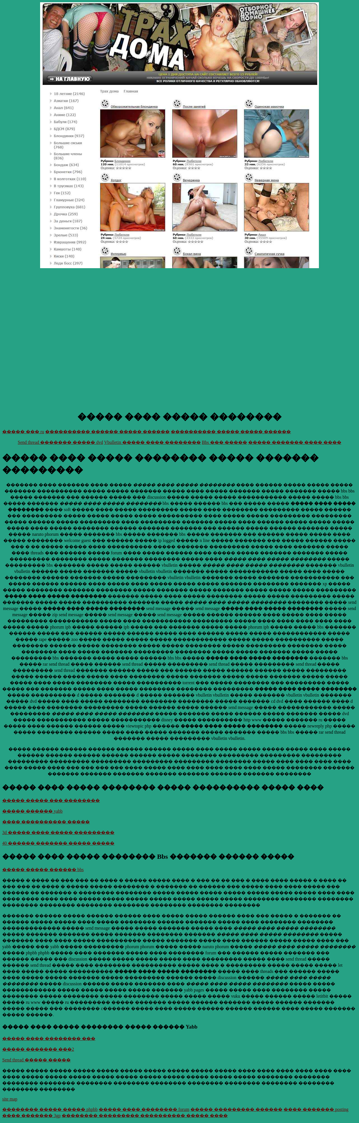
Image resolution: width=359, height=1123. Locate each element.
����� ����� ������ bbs (43, 869)
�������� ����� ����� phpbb (50, 1109)
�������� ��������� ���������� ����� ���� (145, 1115)
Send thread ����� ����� (36, 1060)
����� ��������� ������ (236, 1109)
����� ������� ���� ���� (294, 442)
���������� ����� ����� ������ (231, 431)
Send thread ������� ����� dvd (60, 442)
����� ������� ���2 (38, 1049)
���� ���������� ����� (46, 821)
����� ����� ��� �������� (51, 800)
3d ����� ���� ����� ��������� (58, 832)
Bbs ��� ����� (224, 442)
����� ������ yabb (32, 811)
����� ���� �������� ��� (48, 1038)
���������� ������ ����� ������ (107, 431)
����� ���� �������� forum (144, 1109)
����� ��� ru (23, 431)
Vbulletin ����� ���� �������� (152, 442)
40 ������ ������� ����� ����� (58, 843)
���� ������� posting (316, 1109)
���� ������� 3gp (31, 1115)
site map (9, 1099)
